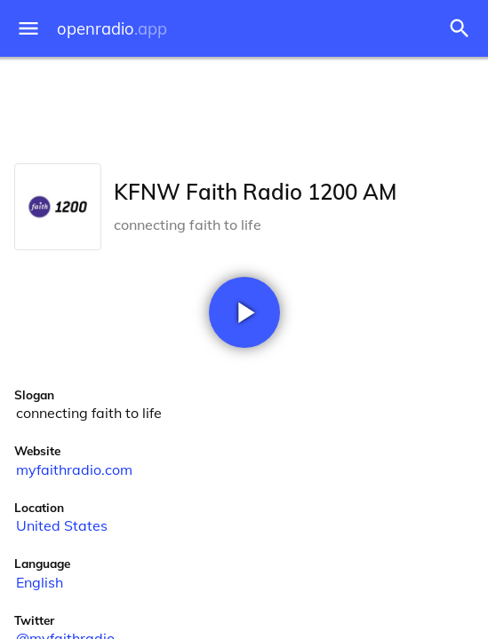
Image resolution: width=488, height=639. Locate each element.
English (39, 582)
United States (62, 525)
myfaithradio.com (74, 469)
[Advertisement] (244, 106)
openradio (112, 29)
